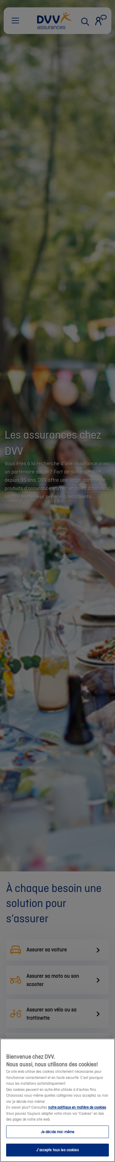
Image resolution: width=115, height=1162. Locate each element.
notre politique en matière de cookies (77, 1107)
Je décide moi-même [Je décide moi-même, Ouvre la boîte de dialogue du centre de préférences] (57, 1131)
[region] (57, 1100)
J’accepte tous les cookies (57, 1149)
